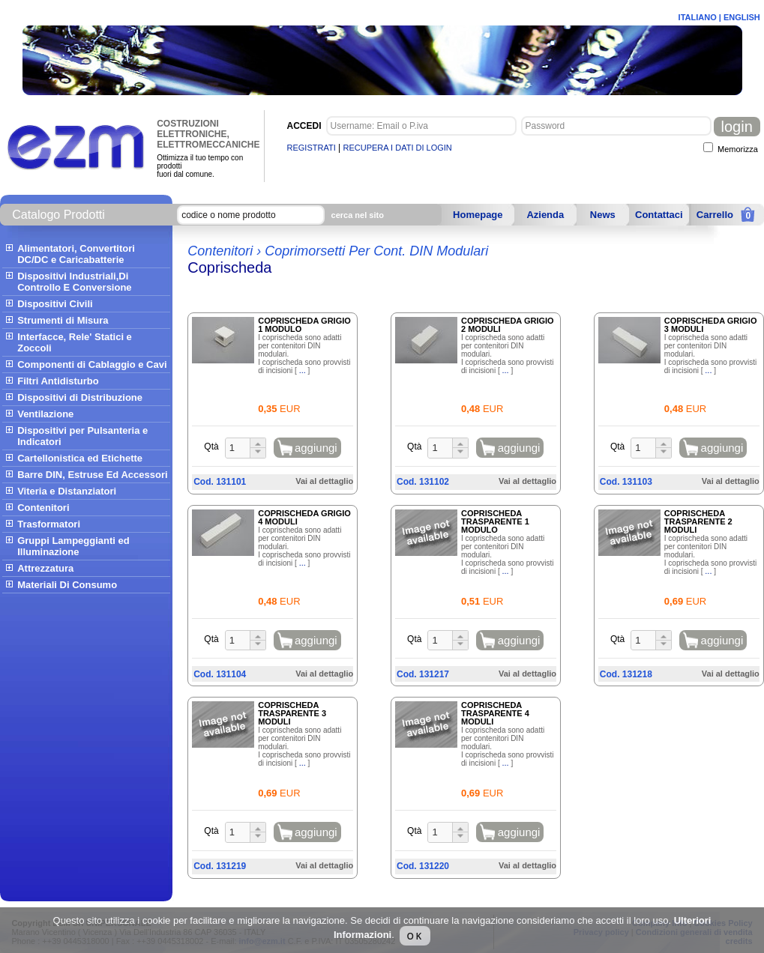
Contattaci (659, 214)
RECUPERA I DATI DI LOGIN (397, 147)
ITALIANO (698, 17)
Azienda (545, 214)
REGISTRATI (311, 147)
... (302, 370)
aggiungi (316, 447)
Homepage (477, 214)
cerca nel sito (357, 215)
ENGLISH (742, 17)
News (603, 214)
